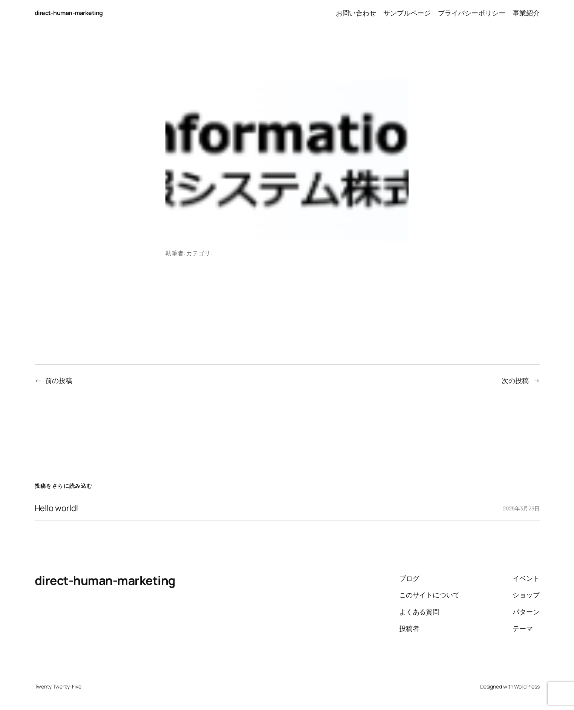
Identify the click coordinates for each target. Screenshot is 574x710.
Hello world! (57, 508)
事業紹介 (526, 12)
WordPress (526, 686)
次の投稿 (515, 380)
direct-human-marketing (69, 13)
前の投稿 (58, 380)
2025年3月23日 (521, 508)
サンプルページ (406, 12)
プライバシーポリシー (471, 12)
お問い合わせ (356, 12)
